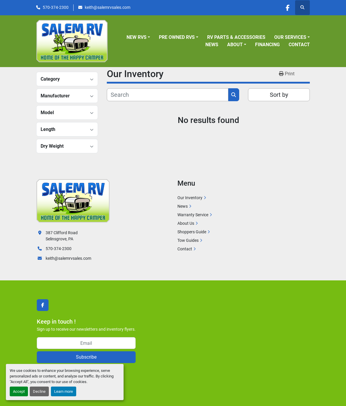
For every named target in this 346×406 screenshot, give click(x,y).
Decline (39, 391)
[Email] (86, 343)
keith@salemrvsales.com (107, 7)
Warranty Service (192, 214)
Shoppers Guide (191, 231)
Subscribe (86, 357)
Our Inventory (189, 197)
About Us (185, 223)
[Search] (167, 94)
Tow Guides (188, 240)
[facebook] (287, 7)
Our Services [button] (290, 37)
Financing (267, 44)
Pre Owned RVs (177, 37)
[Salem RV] (73, 200)
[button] (138, 37)
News (211, 44)
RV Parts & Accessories (236, 37)
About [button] (235, 44)
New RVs (137, 37)
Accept (19, 391)
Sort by (279, 94)
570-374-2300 (56, 7)
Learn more (63, 391)
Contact (299, 44)
